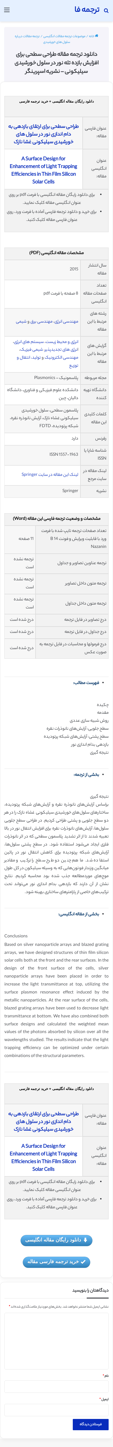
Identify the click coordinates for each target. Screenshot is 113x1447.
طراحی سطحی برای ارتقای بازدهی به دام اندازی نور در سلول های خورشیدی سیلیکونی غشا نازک (43, 135)
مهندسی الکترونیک (61, 358)
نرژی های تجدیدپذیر (61, 350)
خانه (93, 36)
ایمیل (104, 1399)
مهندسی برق (41, 321)
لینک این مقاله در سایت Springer (50, 475)
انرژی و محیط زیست (62, 342)
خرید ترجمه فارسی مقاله (56, 1262)
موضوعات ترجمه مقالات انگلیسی (64, 36)
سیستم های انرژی (29, 342)
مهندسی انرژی (66, 321)
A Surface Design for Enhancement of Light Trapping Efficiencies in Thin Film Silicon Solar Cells (43, 171)
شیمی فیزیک (31, 350)
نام (106, 1376)
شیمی (21, 321)
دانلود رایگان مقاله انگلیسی (56, 1240)
